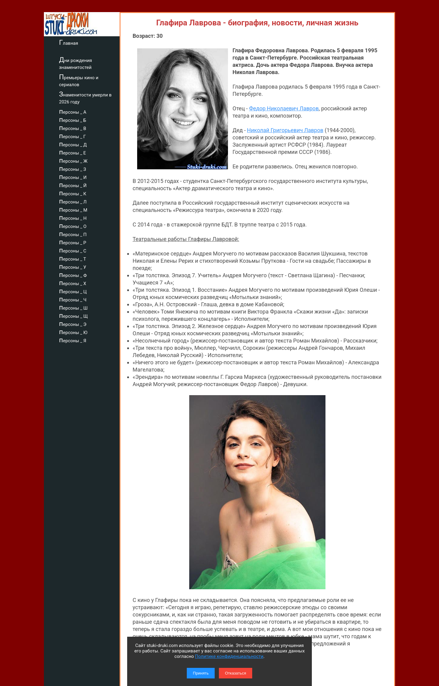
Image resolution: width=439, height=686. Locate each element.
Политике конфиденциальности (229, 656)
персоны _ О (73, 225)
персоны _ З (72, 168)
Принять (201, 673)
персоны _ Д (73, 144)
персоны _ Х (72, 283)
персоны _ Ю (73, 332)
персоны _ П (73, 234)
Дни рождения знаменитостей (75, 63)
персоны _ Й (73, 185)
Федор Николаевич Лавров (284, 108)
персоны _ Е (72, 152)
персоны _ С (72, 250)
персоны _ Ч (73, 299)
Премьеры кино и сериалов (78, 80)
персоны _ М (73, 209)
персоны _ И (73, 176)
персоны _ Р (72, 242)
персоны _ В (72, 128)
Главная (68, 42)
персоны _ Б (72, 119)
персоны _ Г (72, 136)
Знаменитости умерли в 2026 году (85, 97)
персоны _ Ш (73, 307)
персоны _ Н (73, 217)
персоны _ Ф (73, 274)
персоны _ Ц (73, 291)
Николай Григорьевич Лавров (285, 130)
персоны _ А (72, 111)
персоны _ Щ (73, 315)
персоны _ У (72, 266)
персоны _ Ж (73, 160)
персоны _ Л (73, 201)
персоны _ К (72, 193)
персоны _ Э (72, 323)
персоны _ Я (72, 340)
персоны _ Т (72, 258)
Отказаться (235, 673)
